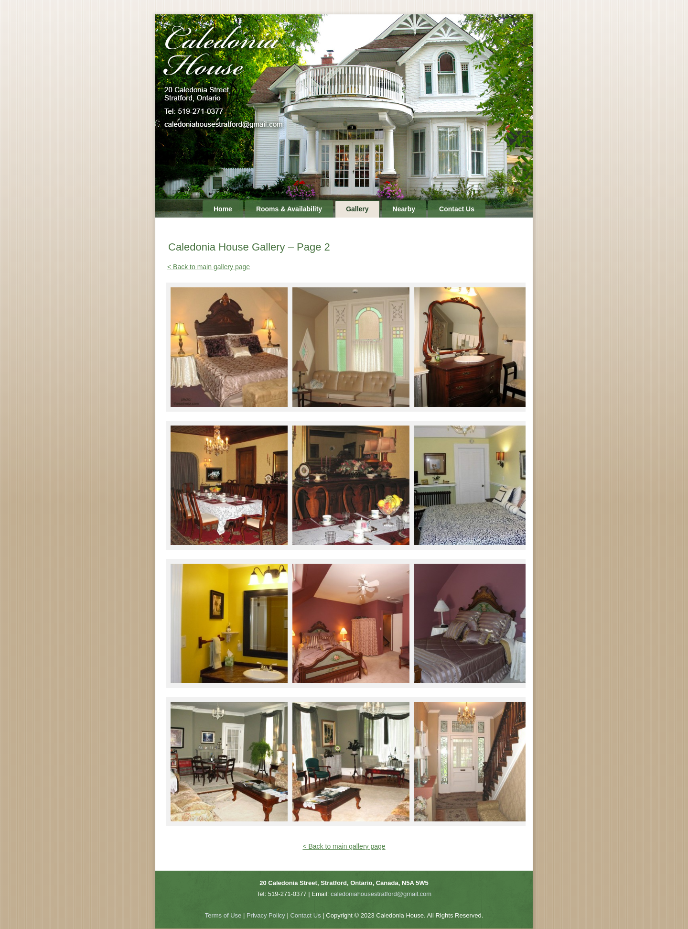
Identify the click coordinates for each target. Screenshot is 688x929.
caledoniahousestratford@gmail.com (381, 893)
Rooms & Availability (289, 209)
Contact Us (456, 209)
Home (223, 209)
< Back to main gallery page (208, 267)
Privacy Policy (266, 915)
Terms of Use (223, 915)
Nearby (404, 209)
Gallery (357, 209)
